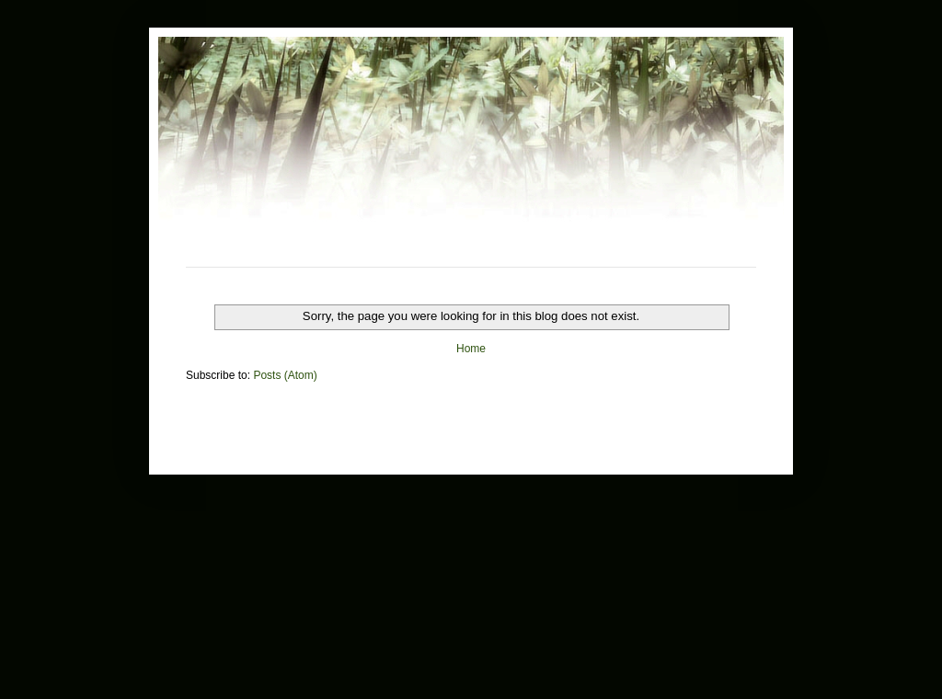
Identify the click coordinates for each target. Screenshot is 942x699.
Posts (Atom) (284, 375)
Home (471, 348)
